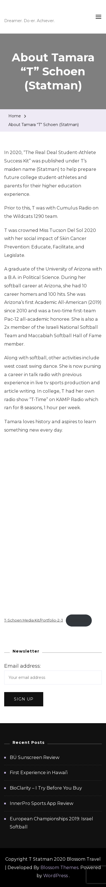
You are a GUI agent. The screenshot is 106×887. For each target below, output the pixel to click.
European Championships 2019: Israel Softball (51, 823)
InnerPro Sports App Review (41, 803)
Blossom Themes (59, 867)
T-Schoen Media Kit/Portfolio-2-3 (33, 620)
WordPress (55, 875)
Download (78, 620)
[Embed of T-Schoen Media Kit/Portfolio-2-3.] (53, 524)
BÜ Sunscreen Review (34, 757)
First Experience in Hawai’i (39, 772)
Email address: (22, 666)
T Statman (26, 12)
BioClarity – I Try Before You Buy (46, 788)
